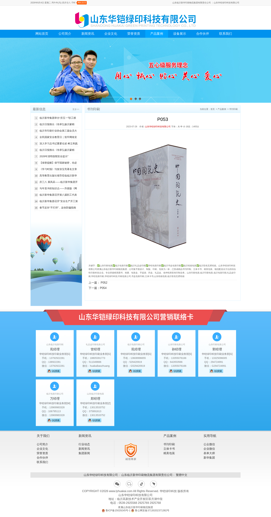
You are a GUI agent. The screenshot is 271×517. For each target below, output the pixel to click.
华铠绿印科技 (168, 491)
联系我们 (225, 33)
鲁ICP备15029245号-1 (118, 510)
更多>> (75, 109)
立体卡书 (169, 448)
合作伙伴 (202, 33)
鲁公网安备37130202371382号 (152, 510)
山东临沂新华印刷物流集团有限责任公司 (191, 2)
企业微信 (209, 448)
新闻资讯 (87, 33)
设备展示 (179, 33)
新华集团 (209, 457)
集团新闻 (84, 453)
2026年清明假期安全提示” (54, 156)
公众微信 (209, 444)
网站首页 (82, 2)
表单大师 (209, 453)
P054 (103, 287)
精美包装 (169, 453)
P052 (104, 282)
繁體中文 (181, 474)
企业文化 (110, 33)
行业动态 (84, 444)
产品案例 (156, 33)
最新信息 (39, 109)
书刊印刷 (233, 109)
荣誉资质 (133, 33)
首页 (212, 109)
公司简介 (64, 33)
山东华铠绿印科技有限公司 (226, 2)
